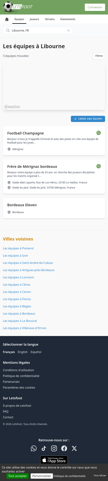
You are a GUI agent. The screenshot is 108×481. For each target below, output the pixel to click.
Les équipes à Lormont (18, 277)
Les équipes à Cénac (16, 285)
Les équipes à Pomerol (18, 248)
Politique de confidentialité (21, 376)
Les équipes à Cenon (17, 292)
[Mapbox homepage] (12, 107)
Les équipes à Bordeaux (19, 314)
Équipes (19, 19)
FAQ (5, 411)
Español (36, 352)
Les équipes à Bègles (17, 306)
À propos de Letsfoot (17, 406)
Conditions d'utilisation (18, 370)
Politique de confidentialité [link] (70, 476)
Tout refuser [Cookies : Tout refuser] (100, 475)
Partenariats (11, 382)
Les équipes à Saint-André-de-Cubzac (28, 263)
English (23, 352)
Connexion (95, 7)
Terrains (50, 19)
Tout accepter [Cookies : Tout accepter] (17, 476)
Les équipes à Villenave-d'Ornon (24, 328)
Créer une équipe (88, 118)
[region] (54, 87)
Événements (67, 19)
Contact (8, 417)
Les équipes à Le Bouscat (20, 321)
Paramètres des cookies (19, 387)
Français (9, 352)
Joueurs (34, 19)
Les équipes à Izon (15, 256)
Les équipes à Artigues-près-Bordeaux (29, 270)
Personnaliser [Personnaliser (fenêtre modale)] (41, 476)
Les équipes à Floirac (17, 299)
